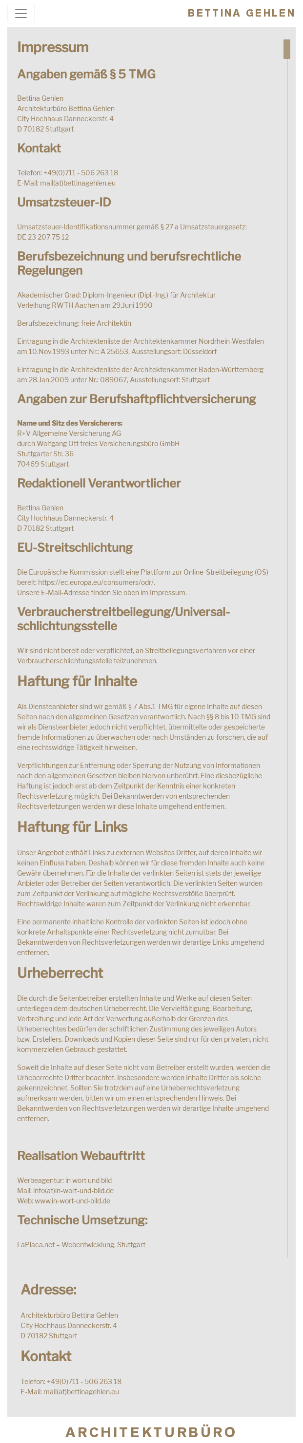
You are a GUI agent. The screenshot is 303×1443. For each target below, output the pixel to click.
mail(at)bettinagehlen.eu (78, 183)
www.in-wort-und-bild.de (72, 1201)
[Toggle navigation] (21, 13)
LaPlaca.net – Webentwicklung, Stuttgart (81, 1244)
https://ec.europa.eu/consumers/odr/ (96, 582)
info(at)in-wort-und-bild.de (73, 1190)
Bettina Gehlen (242, 13)
